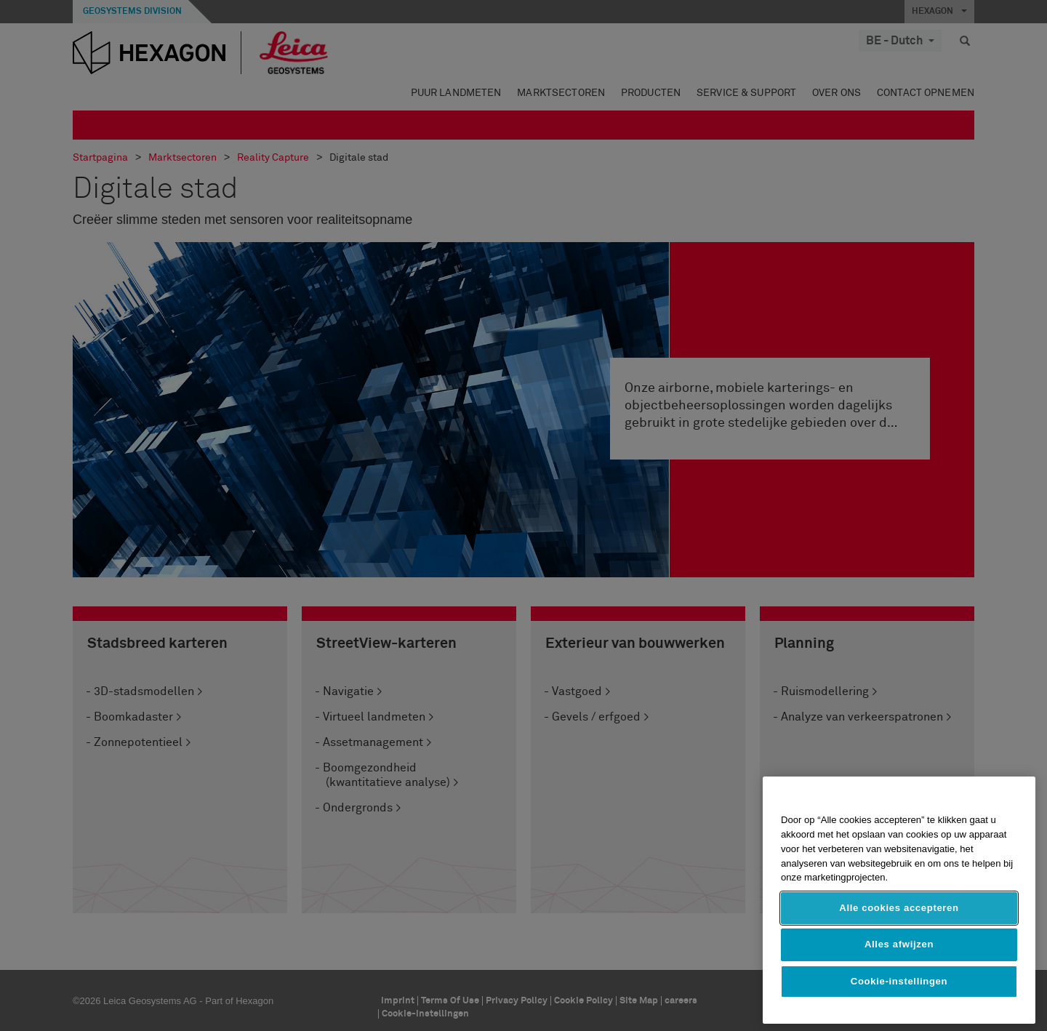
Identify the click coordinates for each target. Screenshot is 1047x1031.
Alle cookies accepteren (898, 907)
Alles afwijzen (899, 944)
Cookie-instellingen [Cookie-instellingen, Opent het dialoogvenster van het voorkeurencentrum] (899, 981)
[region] (899, 900)
